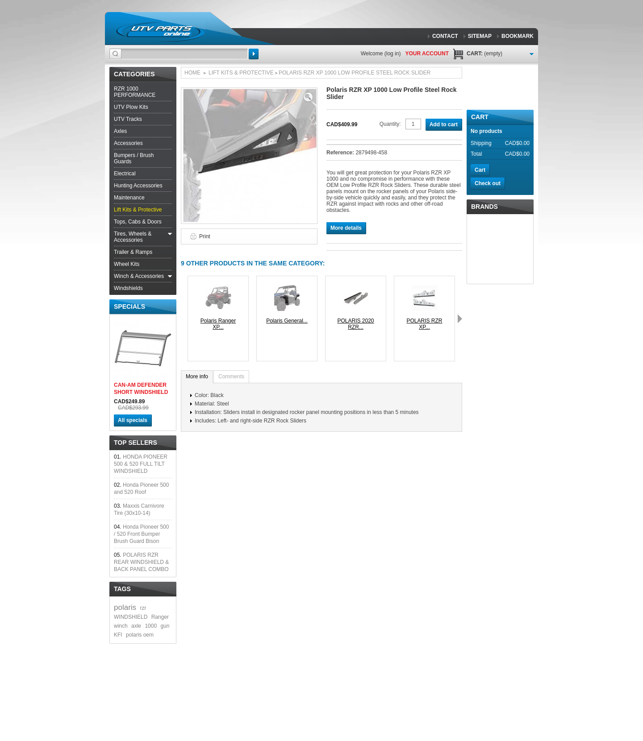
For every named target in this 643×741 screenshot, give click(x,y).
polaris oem (140, 635)
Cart (480, 116)
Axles (120, 131)
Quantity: (390, 124)
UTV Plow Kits (131, 107)
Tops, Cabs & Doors (138, 222)
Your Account (427, 53)
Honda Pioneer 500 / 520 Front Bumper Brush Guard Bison (141, 534)
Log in (392, 53)
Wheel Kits (126, 264)
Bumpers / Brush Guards (134, 158)
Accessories (128, 143)
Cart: (484, 53)
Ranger (160, 617)
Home (192, 73)
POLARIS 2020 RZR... (355, 324)
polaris (125, 607)
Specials (129, 306)
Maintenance (129, 198)
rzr (143, 608)
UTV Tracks (128, 119)
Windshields (128, 288)
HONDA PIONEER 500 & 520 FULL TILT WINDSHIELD (140, 464)
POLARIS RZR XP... (424, 324)
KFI (118, 635)
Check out (488, 183)
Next (460, 318)
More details (346, 228)
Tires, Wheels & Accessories (132, 237)
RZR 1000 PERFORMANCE (134, 92)
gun (164, 626)
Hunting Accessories (138, 185)
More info (197, 376)
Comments (231, 376)
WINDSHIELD (130, 617)
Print (204, 236)
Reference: (340, 152)
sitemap (480, 36)
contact (445, 36)
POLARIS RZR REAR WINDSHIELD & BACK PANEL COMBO (141, 562)
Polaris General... (287, 321)
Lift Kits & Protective (138, 210)
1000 (151, 626)
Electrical (125, 173)
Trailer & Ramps (133, 252)
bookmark (517, 36)
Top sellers (135, 442)
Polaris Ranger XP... (218, 324)
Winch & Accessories (139, 276)
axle (136, 626)
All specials (132, 420)
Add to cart (444, 124)
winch (121, 626)
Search (254, 54)
